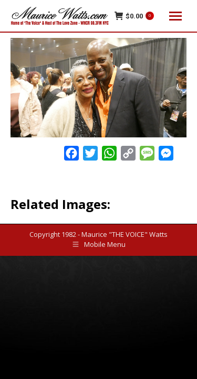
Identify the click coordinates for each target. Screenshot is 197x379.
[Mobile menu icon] (175, 16)
